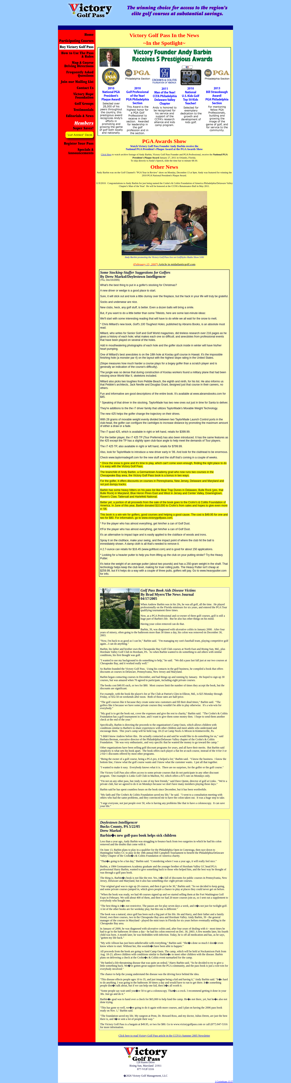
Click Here (106, 154)
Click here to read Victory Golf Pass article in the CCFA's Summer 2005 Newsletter (164, 1035)
